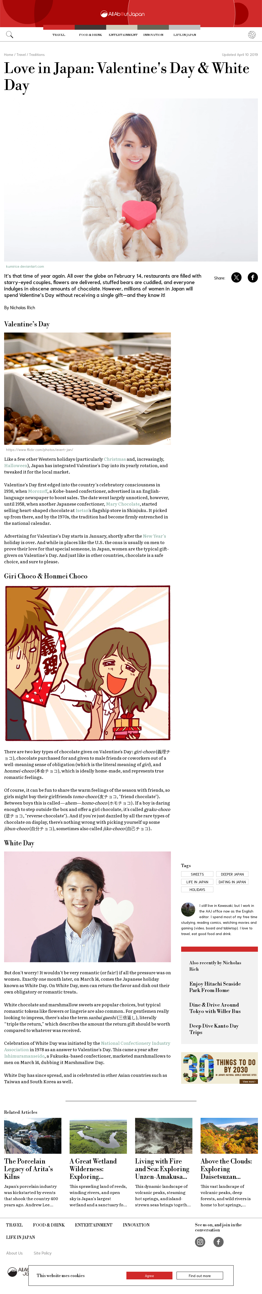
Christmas (115, 459)
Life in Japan (184, 35)
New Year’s (154, 536)
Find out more (200, 1275)
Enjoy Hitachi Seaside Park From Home (215, 987)
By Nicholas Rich (19, 307)
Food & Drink (90, 35)
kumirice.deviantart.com (25, 266)
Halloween (15, 465)
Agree (149, 1275)
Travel (58, 35)
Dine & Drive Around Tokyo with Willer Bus (215, 1008)
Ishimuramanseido (24, 1055)
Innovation (153, 35)
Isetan (82, 510)
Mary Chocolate (123, 503)
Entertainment (123, 35)
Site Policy (43, 1252)
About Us (14, 1252)
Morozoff (37, 491)
